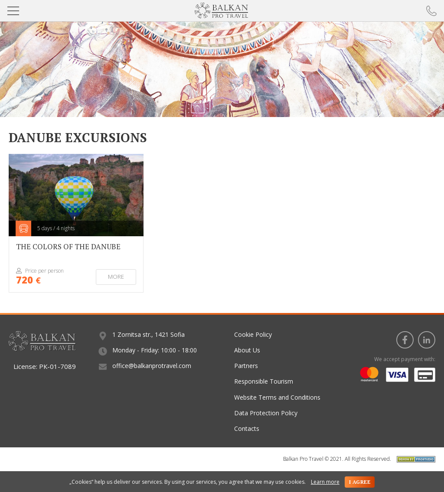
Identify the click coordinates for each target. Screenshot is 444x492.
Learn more (325, 482)
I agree (359, 482)
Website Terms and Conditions (277, 397)
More (116, 276)
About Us (247, 350)
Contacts (246, 428)
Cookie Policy (253, 334)
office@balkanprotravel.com (151, 366)
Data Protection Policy (265, 413)
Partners (246, 366)
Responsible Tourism (263, 381)
